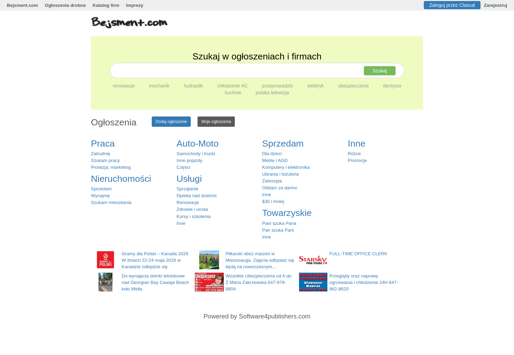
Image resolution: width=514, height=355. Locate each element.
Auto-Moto (198, 143)
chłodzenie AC (233, 85)
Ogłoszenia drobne (65, 5)
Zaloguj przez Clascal (452, 5)
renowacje (124, 85)
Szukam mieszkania (111, 202)
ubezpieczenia (354, 85)
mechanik (160, 85)
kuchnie (234, 92)
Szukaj (380, 70)
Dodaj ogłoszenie (171, 121)
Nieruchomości (121, 179)
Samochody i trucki (196, 153)
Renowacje (188, 202)
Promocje (357, 160)
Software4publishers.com (274, 316)
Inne (181, 223)
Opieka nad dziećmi (197, 195)
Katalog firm (106, 5)
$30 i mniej (273, 201)
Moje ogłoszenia (216, 121)
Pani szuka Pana (279, 223)
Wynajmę (100, 195)
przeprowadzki (278, 85)
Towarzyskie (287, 213)
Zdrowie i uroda (192, 209)
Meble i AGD (275, 160)
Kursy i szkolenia (194, 216)
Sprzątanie (188, 188)
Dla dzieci (272, 153)
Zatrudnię (100, 153)
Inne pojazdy (190, 160)
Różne (354, 153)
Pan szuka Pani (278, 230)
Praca (103, 143)
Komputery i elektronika (286, 167)
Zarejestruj (495, 5)
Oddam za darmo (279, 187)
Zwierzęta (272, 180)
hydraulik (194, 85)
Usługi (189, 179)
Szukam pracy (105, 160)
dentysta (392, 85)
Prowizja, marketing (111, 167)
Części (183, 167)
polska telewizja (272, 92)
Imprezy (134, 5)
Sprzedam (101, 188)
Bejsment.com (22, 5)
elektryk (316, 85)
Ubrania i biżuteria (280, 174)
